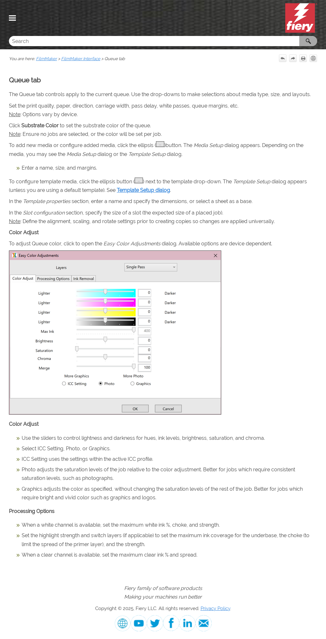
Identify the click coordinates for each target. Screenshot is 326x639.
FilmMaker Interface (80, 58)
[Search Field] (163, 41)
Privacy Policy (215, 608)
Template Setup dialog (143, 190)
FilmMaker (46, 58)
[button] (308, 41)
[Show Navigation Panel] (12, 18)
